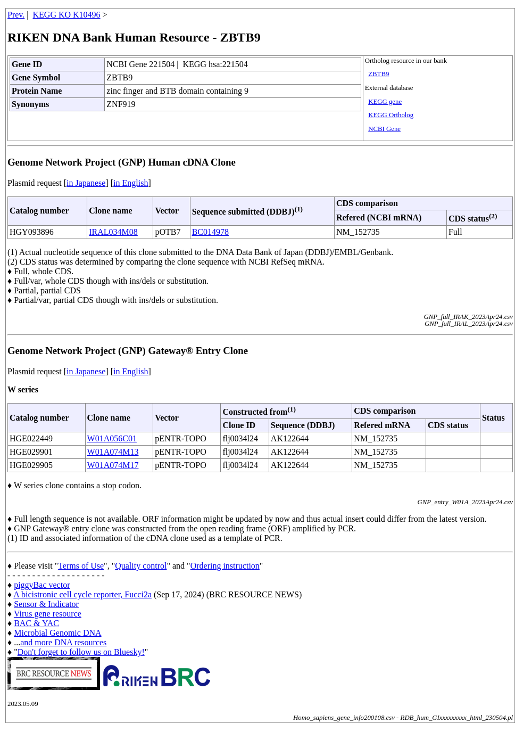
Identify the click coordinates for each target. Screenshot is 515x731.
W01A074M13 (113, 451)
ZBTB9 (378, 74)
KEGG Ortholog (390, 115)
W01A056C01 (112, 438)
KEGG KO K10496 (67, 14)
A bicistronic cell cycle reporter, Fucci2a (82, 594)
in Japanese (86, 182)
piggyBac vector (42, 584)
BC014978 (210, 231)
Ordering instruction (225, 565)
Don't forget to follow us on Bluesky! (81, 651)
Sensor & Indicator (46, 604)
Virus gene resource (47, 613)
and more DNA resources (63, 642)
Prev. (15, 14)
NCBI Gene (384, 129)
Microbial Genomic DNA (57, 632)
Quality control (141, 565)
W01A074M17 (113, 465)
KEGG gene (385, 101)
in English (130, 182)
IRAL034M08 (113, 231)
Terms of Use (81, 565)
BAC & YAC (36, 623)
